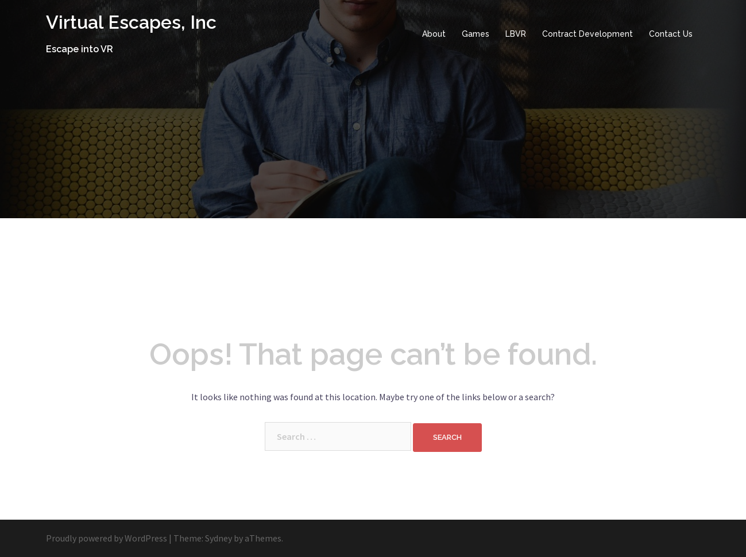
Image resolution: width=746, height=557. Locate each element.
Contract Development (587, 33)
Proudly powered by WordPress (106, 538)
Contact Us (671, 33)
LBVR (515, 33)
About (434, 33)
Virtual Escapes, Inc (131, 22)
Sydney (218, 538)
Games (475, 33)
